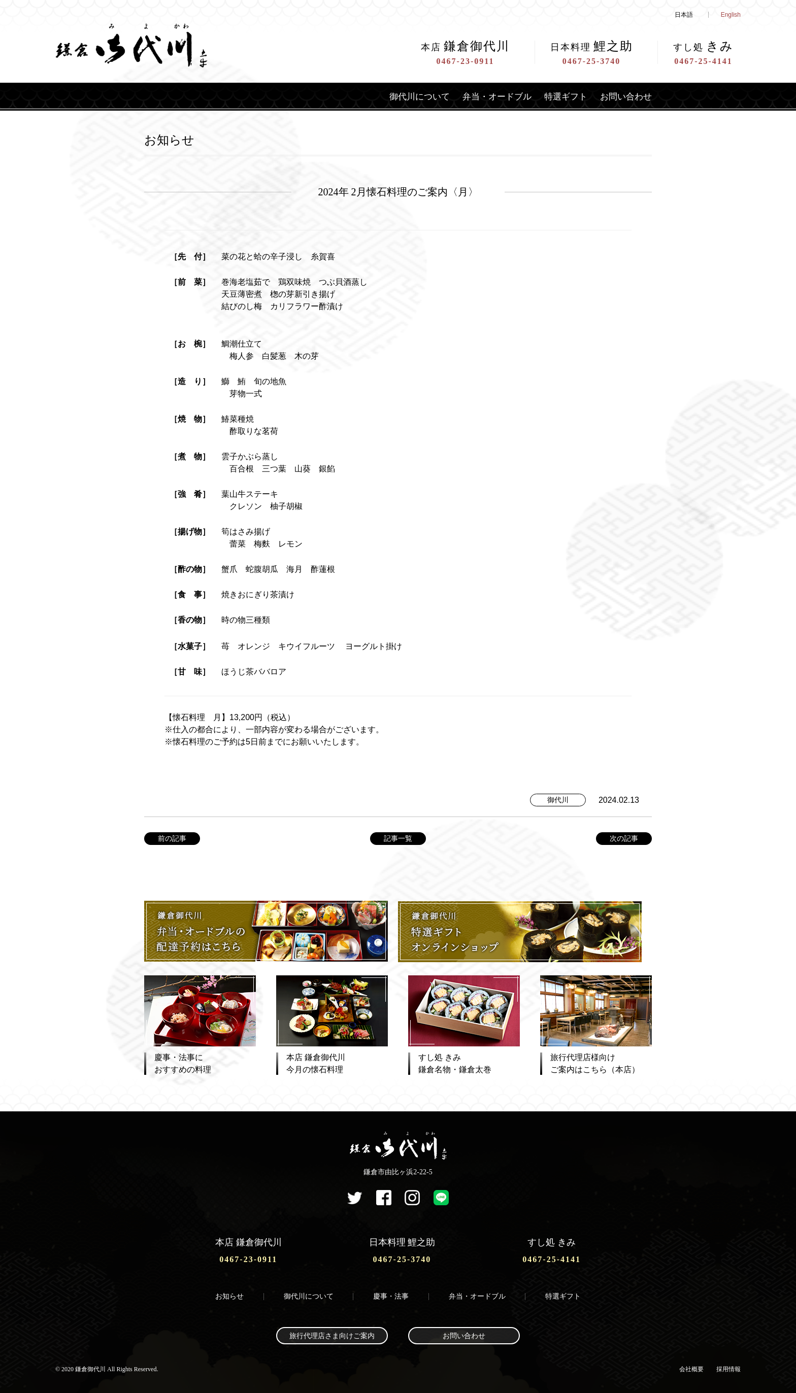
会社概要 (691, 1368)
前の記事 (172, 838)
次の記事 (624, 838)
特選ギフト (561, 96)
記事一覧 (398, 838)
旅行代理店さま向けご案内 (332, 1335)
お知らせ (229, 1295)
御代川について (408, 96)
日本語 (684, 14)
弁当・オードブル (489, 96)
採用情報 (728, 1368)
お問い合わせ (624, 96)
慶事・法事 (391, 1295)
